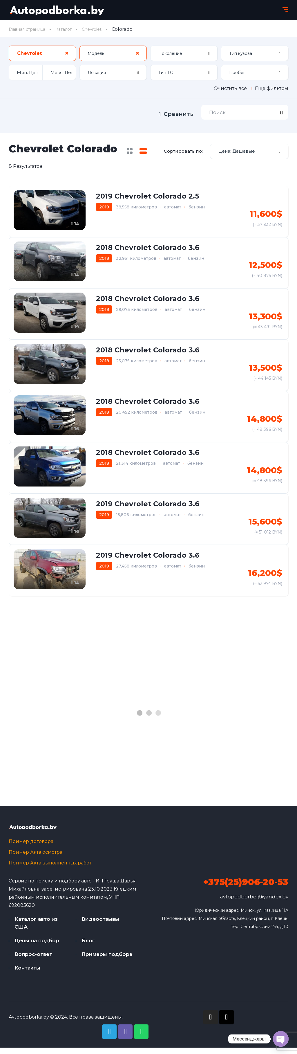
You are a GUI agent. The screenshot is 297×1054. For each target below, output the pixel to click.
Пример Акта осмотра (35, 858)
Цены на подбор (37, 947)
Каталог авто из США (36, 929)
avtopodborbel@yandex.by (254, 903)
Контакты (27, 974)
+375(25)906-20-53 (245, 888)
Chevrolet (102, 29)
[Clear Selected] (66, 53)
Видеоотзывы (100, 925)
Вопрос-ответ (33, 960)
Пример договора (31, 848)
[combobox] (42, 54)
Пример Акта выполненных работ (50, 869)
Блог (88, 947)
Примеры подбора (107, 960)
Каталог (71, 29)
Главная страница (30, 29)
